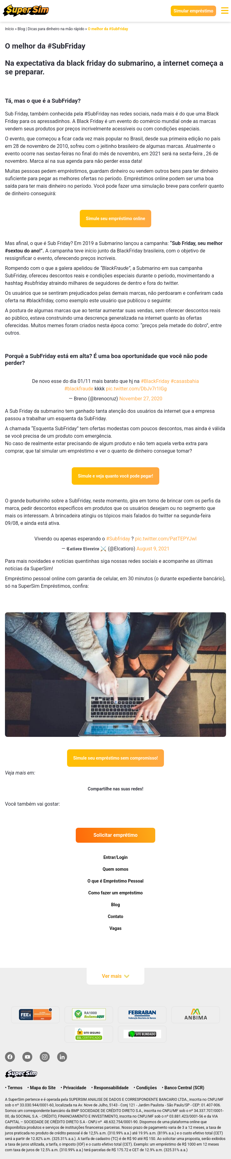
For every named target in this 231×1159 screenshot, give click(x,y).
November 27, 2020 (140, 399)
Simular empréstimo (193, 10)
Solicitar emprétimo (115, 835)
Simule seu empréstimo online (115, 218)
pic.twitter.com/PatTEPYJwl (166, 539)
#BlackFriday (155, 381)
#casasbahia (184, 381)
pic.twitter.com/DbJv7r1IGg (136, 389)
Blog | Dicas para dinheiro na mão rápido (50, 29)
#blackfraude (78, 389)
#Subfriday (118, 539)
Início (9, 29)
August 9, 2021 (153, 549)
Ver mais (115, 976)
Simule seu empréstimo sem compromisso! (115, 758)
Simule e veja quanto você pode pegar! (115, 475)
